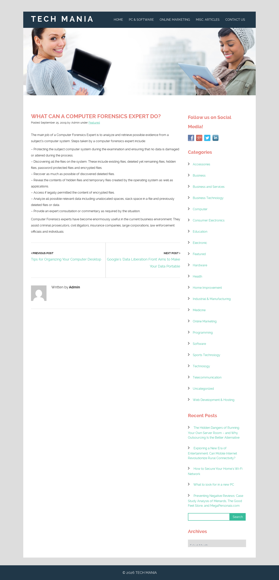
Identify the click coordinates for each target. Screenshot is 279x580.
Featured (94, 122)
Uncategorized (203, 388)
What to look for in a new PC (213, 484)
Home (118, 19)
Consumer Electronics (209, 220)
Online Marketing (175, 19)
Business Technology (208, 198)
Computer (200, 209)
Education (200, 231)
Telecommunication (207, 377)
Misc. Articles (208, 19)
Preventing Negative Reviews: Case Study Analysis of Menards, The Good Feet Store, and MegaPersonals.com (215, 500)
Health (197, 276)
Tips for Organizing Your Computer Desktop (66, 259)
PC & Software (141, 19)
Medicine (199, 310)
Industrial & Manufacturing (212, 299)
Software (199, 344)
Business (199, 175)
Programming (203, 332)
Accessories (201, 164)
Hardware (200, 265)
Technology (201, 366)
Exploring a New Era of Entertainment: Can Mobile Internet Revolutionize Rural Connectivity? (212, 453)
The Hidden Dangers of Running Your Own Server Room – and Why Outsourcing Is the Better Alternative (213, 432)
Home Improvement (207, 288)
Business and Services (209, 187)
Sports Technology (206, 355)
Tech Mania (62, 19)
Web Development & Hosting (213, 400)
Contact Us (235, 19)
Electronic (200, 243)
